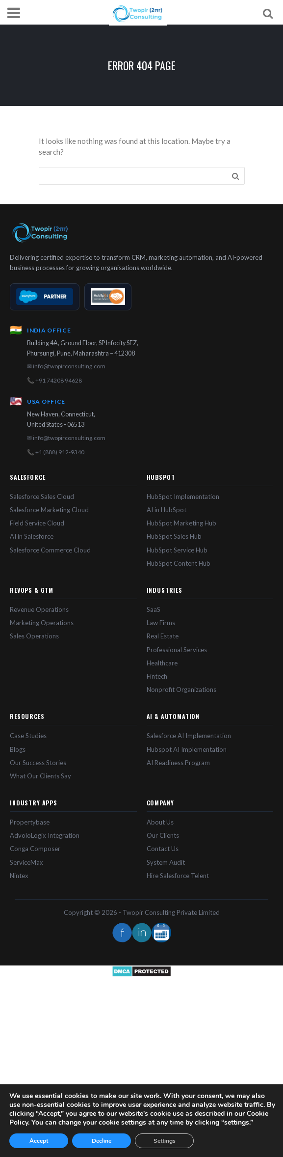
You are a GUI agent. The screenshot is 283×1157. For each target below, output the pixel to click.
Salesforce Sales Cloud (42, 496)
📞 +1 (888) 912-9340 (55, 452)
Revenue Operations (39, 609)
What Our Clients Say (40, 776)
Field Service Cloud (37, 523)
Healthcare (162, 663)
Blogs (18, 749)
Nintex (19, 876)
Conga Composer (35, 849)
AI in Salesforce (31, 536)
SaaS (153, 609)
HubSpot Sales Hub (174, 536)
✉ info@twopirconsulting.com (66, 366)
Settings (165, 1141)
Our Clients (163, 835)
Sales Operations (34, 636)
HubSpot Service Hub (177, 550)
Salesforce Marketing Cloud (49, 510)
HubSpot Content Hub (178, 563)
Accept (38, 1141)
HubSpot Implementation (183, 496)
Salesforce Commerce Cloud (50, 550)
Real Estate (163, 636)
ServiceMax (26, 862)
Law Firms (161, 623)
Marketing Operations (42, 623)
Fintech (157, 676)
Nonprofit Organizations (181, 689)
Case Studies (28, 736)
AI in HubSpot (166, 510)
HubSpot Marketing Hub (181, 523)
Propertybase (30, 822)
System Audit (166, 862)
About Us (160, 822)
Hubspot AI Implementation (187, 749)
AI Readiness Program (178, 763)
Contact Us (163, 849)
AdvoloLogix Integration (44, 835)
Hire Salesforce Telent (178, 876)
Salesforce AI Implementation (189, 736)
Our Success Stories (38, 763)
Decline (101, 1141)
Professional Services (177, 650)
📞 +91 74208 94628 (54, 380)
